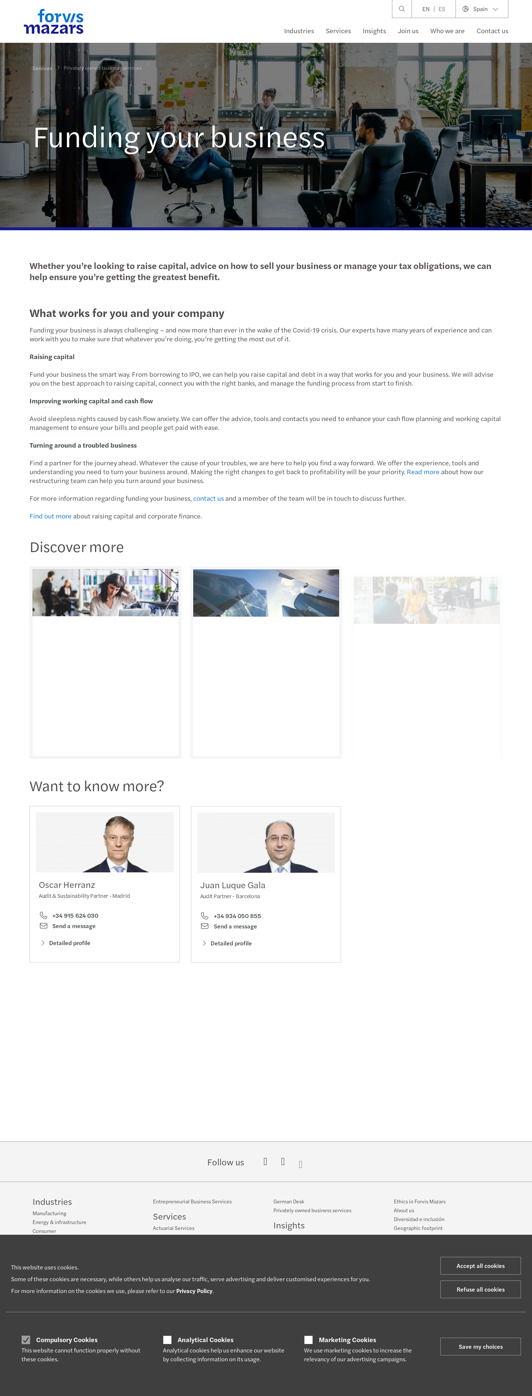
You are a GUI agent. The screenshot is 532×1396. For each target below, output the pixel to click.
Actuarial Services (173, 1227)
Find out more (49, 515)
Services (338, 30)
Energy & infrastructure (59, 1222)
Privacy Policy (194, 1290)
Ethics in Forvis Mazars (420, 1201)
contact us (207, 498)
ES (442, 8)
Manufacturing (49, 1213)
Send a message (67, 928)
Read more (422, 471)
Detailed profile (65, 945)
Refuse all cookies (481, 1289)
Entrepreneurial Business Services (192, 1201)
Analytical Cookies (205, 1339)
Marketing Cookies (347, 1339)
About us (404, 1210)
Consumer (44, 1230)
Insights (374, 30)
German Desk (288, 1201)
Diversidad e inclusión (419, 1219)
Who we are (447, 30)
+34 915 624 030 (68, 918)
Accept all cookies (481, 1265)
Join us (408, 30)
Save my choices (481, 1346)
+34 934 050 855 (230, 930)
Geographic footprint (418, 1227)
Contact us (492, 30)
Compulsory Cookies (67, 1339)
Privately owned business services (312, 1210)
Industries (299, 30)
